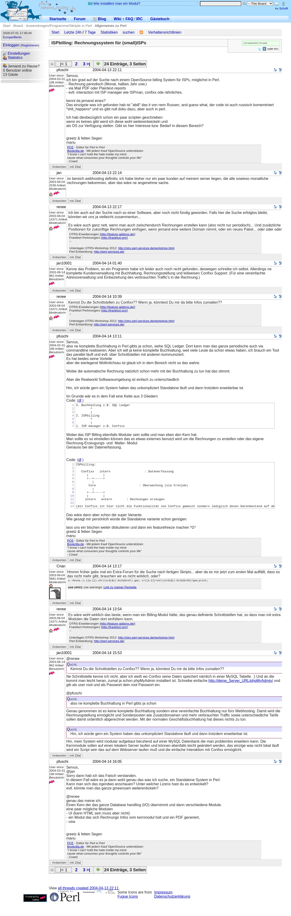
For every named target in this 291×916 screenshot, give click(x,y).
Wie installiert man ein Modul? (114, 3)
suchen (129, 32)
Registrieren (30, 45)
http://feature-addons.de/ (117, 234)
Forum (79, 19)
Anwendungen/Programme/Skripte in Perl (59, 26)
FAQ (129, 19)
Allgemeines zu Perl (111, 26)
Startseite (57, 19)
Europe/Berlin (12, 37)
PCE (70, 147)
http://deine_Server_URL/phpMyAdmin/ (241, 695)
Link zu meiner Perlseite (120, 602)
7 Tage (90, 32)
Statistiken (109, 32)
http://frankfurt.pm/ (114, 237)
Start (6, 26)
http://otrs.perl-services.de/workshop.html (146, 248)
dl (79, 400)
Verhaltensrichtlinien (164, 32)
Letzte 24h (73, 32)
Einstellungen (16, 53)
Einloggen (11, 45)
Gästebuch (159, 19)
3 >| (86, 63)
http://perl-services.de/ (109, 251)
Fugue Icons (127, 910)
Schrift (281, 8)
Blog (99, 19)
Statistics (12, 58)
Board (18, 26)
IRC (139, 19)
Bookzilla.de (75, 151)
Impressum (163, 906)
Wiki (117, 19)
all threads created (88, 902)
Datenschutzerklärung (172, 910)
